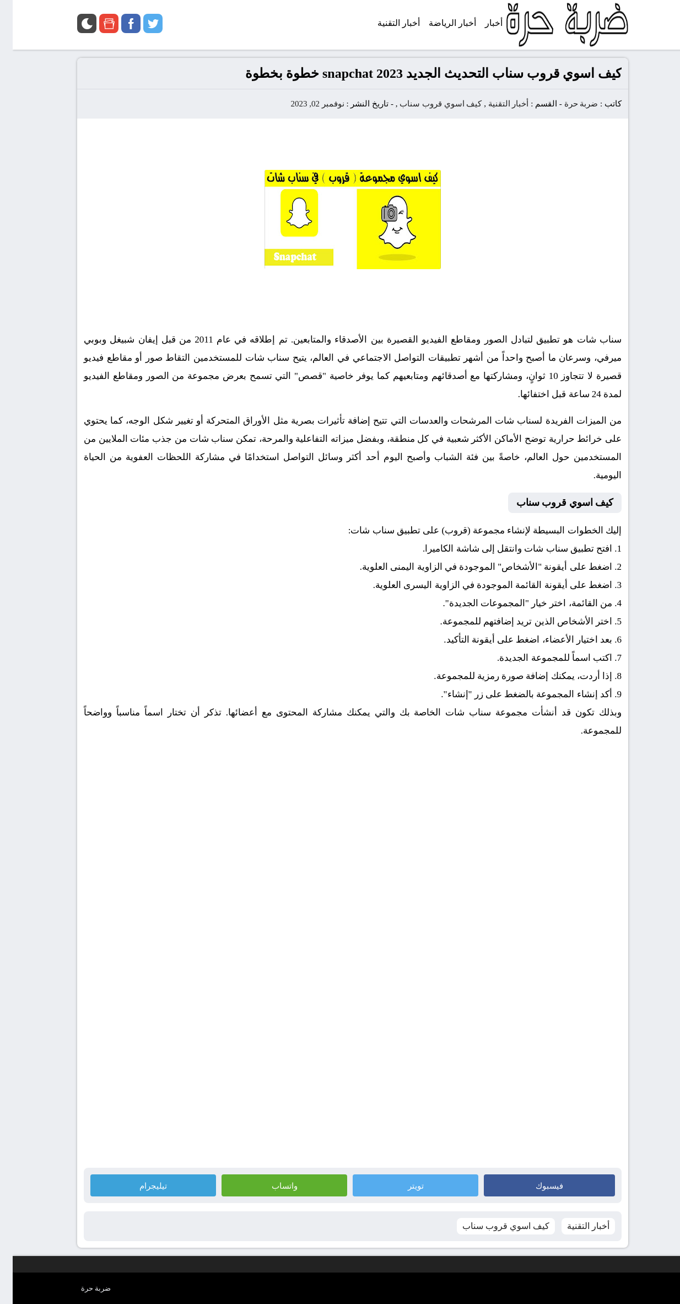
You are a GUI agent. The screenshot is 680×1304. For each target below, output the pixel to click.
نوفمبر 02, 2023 (304, 103)
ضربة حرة (567, 103)
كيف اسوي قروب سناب (428, 103)
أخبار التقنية (496, 103)
